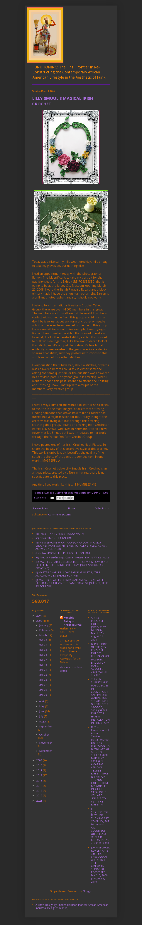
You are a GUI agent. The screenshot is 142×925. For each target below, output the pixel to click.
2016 (39, 795)
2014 (39, 785)
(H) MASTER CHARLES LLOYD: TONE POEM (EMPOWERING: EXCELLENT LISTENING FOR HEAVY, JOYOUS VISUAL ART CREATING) (72, 565)
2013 (39, 780)
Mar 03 (43, 639)
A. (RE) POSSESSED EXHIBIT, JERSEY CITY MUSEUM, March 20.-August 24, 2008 (98, 628)
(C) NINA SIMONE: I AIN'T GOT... (55, 538)
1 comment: (40, 497)
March (43, 635)
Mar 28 (43, 690)
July (41, 716)
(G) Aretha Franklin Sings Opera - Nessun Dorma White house (72, 557)
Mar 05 (43, 649)
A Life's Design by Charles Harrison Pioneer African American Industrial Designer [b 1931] (72, 906)
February (44, 630)
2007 (39, 615)
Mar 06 (43, 654)
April (42, 701)
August (43, 721)
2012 (39, 775)
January (44, 625)
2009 (39, 760)
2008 (39, 620)
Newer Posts (41, 508)
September (45, 726)
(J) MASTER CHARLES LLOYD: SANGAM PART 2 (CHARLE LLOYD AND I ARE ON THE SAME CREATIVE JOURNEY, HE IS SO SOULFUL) (72, 583)
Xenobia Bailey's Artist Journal (73, 621)
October (44, 734)
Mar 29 (43, 695)
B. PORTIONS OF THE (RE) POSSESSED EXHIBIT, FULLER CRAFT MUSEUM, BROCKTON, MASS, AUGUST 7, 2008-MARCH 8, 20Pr (100, 659)
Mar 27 (43, 685)
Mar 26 (43, 679)
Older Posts (102, 508)
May (42, 706)
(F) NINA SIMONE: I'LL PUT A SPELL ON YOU (63, 553)
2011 (39, 770)
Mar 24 (43, 670)
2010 (39, 765)
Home (71, 508)
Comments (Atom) (59, 514)
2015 (39, 790)
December (45, 751)
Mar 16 (43, 664)
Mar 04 (43, 644)
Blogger (87, 891)
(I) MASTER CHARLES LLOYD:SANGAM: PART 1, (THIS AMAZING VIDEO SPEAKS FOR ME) (68, 574)
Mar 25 (43, 675)
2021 (39, 800)
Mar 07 (43, 659)
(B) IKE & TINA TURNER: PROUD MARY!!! (60, 533)
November (45, 742)
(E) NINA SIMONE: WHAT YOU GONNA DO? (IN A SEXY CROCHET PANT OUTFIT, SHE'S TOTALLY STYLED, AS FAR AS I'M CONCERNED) (71, 545)
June (42, 711)
